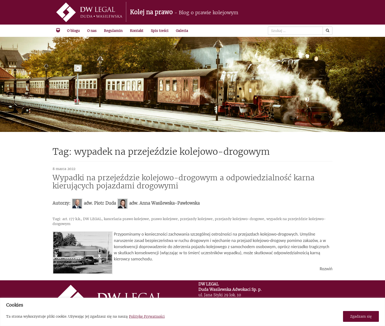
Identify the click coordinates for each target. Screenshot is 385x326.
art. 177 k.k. (71, 219)
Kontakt (136, 30)
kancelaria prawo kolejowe (126, 219)
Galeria (182, 30)
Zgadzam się (361, 316)
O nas (91, 30)
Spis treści (159, 30)
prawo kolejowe (164, 219)
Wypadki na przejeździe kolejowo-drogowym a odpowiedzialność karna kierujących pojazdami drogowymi (184, 181)
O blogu (73, 30)
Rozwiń (326, 268)
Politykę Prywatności (147, 316)
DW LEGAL (92, 219)
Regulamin (113, 30)
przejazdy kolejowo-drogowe (239, 219)
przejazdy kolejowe (196, 219)
